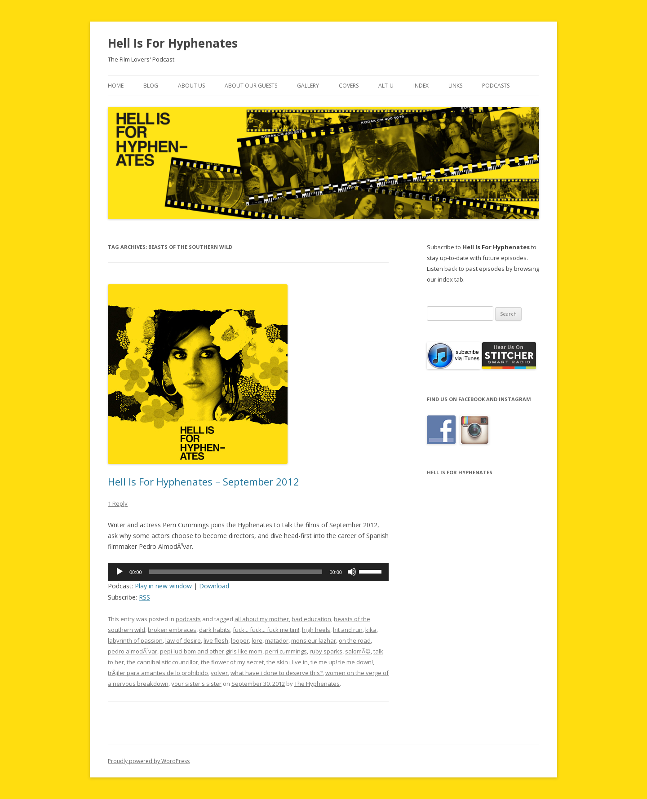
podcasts (188, 619)
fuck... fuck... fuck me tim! (266, 630)
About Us (191, 85)
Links (455, 85)
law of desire (183, 640)
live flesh (216, 640)
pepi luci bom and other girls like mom (211, 651)
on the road (355, 640)
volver (219, 673)
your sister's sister (196, 684)
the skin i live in (287, 662)
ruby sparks (326, 651)
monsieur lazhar (313, 640)
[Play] (119, 571)
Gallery (308, 85)
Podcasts (496, 85)
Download (214, 586)
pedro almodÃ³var (132, 651)
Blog (150, 85)
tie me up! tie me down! (341, 662)
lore (257, 640)
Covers (349, 85)
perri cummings (286, 651)
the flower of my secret (232, 662)
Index (421, 85)
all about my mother (262, 619)
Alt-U (386, 85)
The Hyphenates (317, 684)
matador (276, 640)
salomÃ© (358, 651)
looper (240, 640)
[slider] (236, 571)
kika (371, 630)
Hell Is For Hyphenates (173, 43)
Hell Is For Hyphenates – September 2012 (203, 481)
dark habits (214, 630)
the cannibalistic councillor (162, 662)
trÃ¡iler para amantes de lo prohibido (158, 673)
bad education (311, 619)
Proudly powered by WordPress (149, 761)
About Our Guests (251, 85)
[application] (248, 572)
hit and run (348, 630)
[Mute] (351, 571)
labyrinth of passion (135, 640)
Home (116, 85)
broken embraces (172, 630)
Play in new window (163, 586)
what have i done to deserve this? (276, 673)
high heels (316, 630)
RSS (144, 597)
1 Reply (118, 503)
